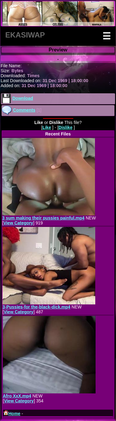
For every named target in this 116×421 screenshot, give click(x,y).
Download (22, 98)
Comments (24, 110)
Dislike (65, 127)
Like (46, 127)
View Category (18, 222)
